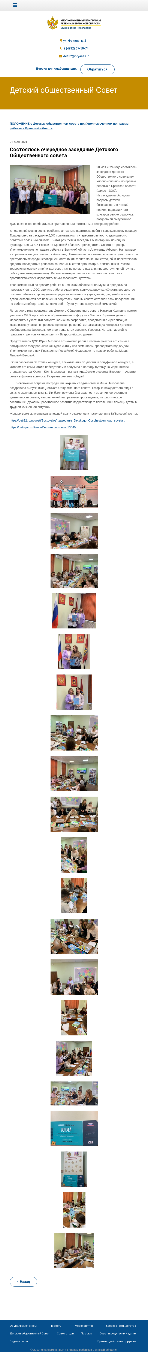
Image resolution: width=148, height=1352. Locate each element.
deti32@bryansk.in (76, 56)
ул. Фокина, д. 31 (75, 40)
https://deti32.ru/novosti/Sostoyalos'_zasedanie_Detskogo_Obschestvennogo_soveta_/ (68, 420)
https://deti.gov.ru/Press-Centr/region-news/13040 (43, 427)
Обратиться (97, 69)
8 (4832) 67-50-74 (76, 48)
